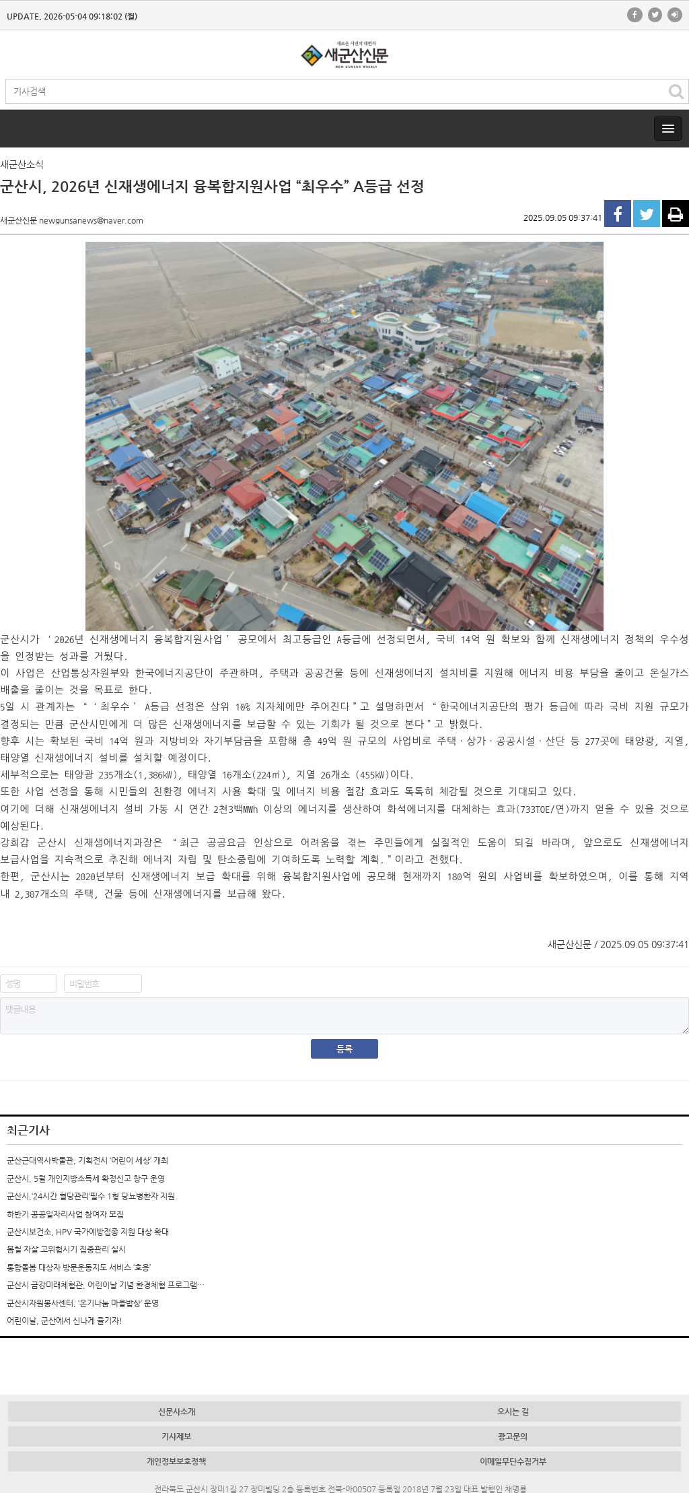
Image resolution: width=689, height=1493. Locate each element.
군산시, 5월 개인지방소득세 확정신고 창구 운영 (86, 1178)
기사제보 (176, 1436)
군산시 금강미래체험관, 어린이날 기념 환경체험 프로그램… (106, 1285)
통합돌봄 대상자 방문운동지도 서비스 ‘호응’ (79, 1267)
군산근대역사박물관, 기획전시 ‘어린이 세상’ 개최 (87, 1160)
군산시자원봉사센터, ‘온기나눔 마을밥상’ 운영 (83, 1303)
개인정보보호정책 (176, 1461)
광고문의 (513, 1436)
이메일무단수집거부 (513, 1461)
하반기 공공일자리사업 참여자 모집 (65, 1214)
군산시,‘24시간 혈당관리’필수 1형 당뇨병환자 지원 (91, 1196)
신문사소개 (176, 1411)
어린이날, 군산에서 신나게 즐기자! (64, 1320)
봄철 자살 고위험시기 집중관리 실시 (66, 1249)
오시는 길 (513, 1411)
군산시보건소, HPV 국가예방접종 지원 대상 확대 (88, 1231)
